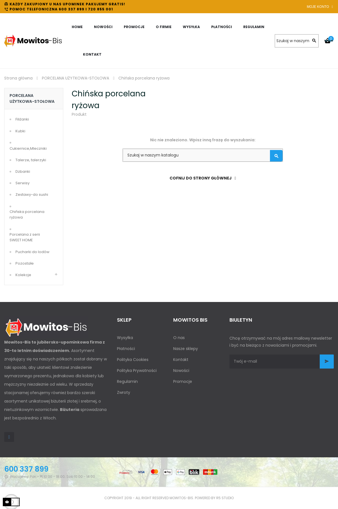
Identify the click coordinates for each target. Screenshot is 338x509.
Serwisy (22, 183)
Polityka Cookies (132, 359)
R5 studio (225, 498)
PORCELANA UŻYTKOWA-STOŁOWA (32, 98)
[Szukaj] (296, 41)
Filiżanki (22, 119)
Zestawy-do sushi (31, 194)
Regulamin (127, 381)
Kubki (20, 131)
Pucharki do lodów (32, 251)
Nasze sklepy (185, 348)
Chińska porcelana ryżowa (27, 214)
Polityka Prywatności (137, 370)
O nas (179, 337)
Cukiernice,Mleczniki (28, 148)
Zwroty (123, 392)
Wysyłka (125, 337)
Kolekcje (23, 275)
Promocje (182, 381)
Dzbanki (22, 171)
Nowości (181, 370)
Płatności (126, 348)
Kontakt (180, 359)
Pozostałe (24, 263)
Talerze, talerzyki (30, 160)
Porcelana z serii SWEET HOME (25, 237)
